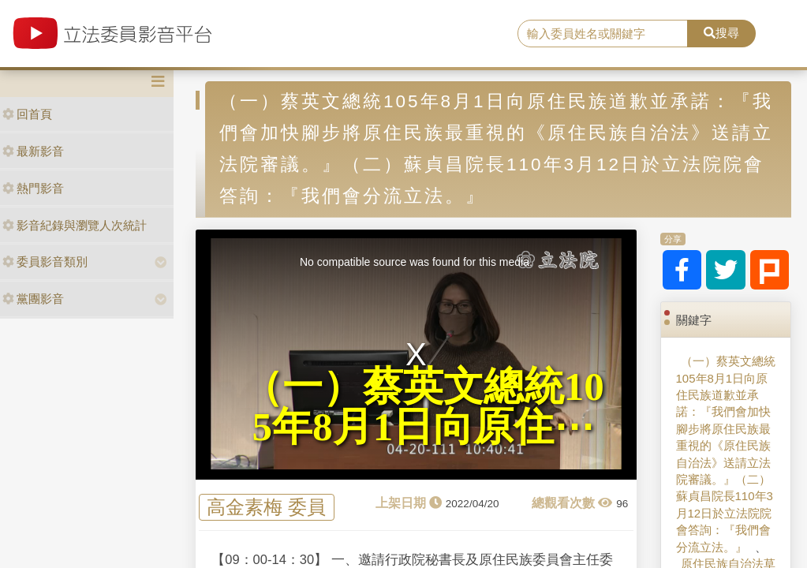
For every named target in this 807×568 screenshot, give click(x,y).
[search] (602, 34)
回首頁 (27, 114)
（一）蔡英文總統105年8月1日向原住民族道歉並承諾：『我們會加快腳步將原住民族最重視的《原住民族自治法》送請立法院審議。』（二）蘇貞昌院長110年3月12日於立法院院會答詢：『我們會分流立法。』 (725, 454)
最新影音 (33, 151)
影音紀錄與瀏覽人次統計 (74, 225)
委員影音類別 (45, 261)
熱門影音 (33, 188)
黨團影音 (33, 298)
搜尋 (721, 32)
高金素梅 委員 (266, 507)
